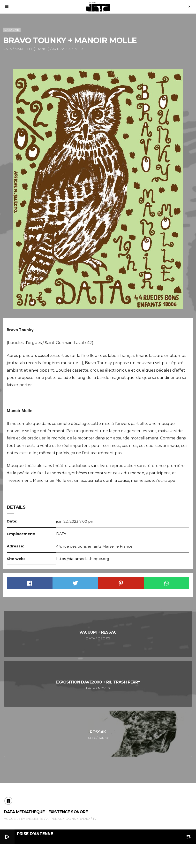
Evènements (32, 819)
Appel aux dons (61, 819)
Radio (84, 819)
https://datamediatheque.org (82, 558)
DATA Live (11, 29)
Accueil (11, 819)
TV (95, 819)
